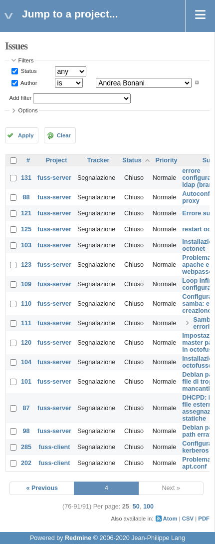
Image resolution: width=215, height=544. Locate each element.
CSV (188, 519)
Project (56, 160)
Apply (25, 135)
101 (26, 381)
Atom (170, 519)
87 (26, 408)
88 (26, 197)
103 (26, 245)
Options (28, 110)
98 (26, 431)
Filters (26, 60)
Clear (64, 135)
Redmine (78, 538)
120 (26, 342)
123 (26, 264)
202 (26, 463)
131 (26, 177)
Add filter (20, 98)
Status (28, 71)
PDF (204, 519)
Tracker (98, 160)
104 (26, 362)
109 (26, 284)
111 (26, 323)
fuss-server (54, 177)
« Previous (42, 488)
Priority (167, 160)
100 (148, 506)
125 (26, 229)
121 (26, 213)
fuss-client (54, 447)
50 (136, 506)
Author (28, 82)
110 (26, 303)
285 (26, 447)
